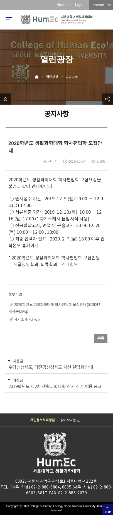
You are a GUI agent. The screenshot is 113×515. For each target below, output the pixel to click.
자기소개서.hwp (27, 319)
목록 (100, 338)
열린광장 (52, 77)
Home (60, 5)
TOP (107, 512)
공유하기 (107, 99)
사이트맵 (9, 19)
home (5, 99)
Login (79, 5)
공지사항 (72, 77)
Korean (98, 5)
